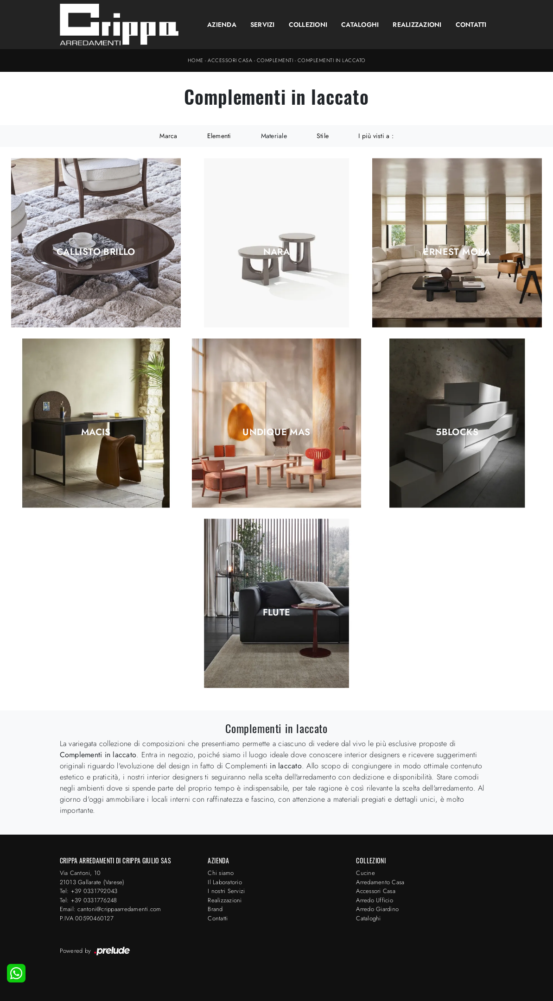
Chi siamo (221, 872)
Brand (215, 909)
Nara (276, 252)
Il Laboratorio (225, 882)
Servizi (262, 24)
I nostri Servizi (226, 891)
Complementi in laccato (332, 60)
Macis (96, 432)
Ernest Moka (456, 252)
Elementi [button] (219, 135)
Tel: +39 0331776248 (88, 900)
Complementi (275, 60)
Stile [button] (323, 135)
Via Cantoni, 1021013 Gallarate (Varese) (92, 877)
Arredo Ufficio (374, 900)
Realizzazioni (417, 24)
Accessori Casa (230, 60)
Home (195, 60)
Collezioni (308, 24)
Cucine (365, 872)
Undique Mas (276, 432)
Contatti (471, 24)
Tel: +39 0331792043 (89, 891)
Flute (277, 613)
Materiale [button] (274, 135)
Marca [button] (168, 135)
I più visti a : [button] (376, 135)
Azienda (221, 24)
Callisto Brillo (96, 252)
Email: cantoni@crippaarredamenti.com (110, 909)
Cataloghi (360, 24)
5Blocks (457, 432)
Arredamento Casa (380, 882)
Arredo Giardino (377, 909)
